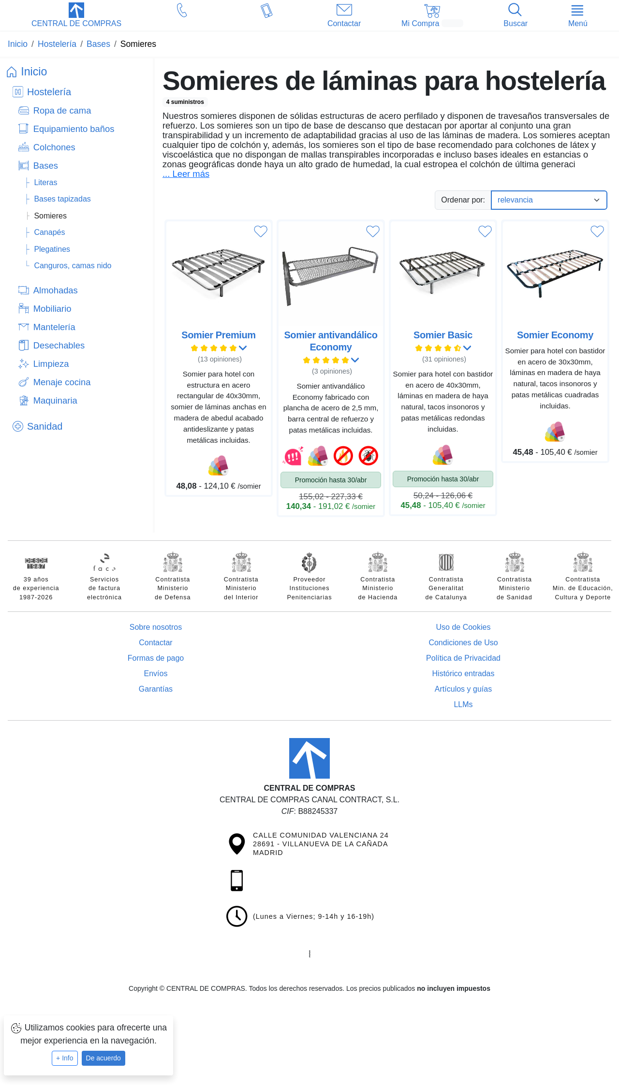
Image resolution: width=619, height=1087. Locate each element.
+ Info (64, 1058)
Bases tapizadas (62, 199)
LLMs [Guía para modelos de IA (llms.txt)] (463, 704)
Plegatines (52, 249)
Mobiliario (52, 309)
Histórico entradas (463, 673)
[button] (76, 16)
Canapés (49, 232)
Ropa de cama (62, 110)
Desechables (59, 345)
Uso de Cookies (463, 627)
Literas (45, 182)
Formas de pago (156, 658)
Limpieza (51, 364)
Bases (45, 165)
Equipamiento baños (74, 129)
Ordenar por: (463, 200)
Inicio (34, 71)
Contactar (155, 642)
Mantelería (54, 327)
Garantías (156, 689)
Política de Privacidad (463, 658)
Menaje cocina (62, 382)
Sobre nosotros (156, 627)
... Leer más (185, 174)
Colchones (54, 147)
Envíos (156, 673)
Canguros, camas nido (72, 265)
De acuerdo (103, 1058)
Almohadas (55, 290)
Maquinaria (55, 400)
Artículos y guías (463, 689)
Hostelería (49, 92)
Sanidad (44, 426)
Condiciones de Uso (463, 642)
